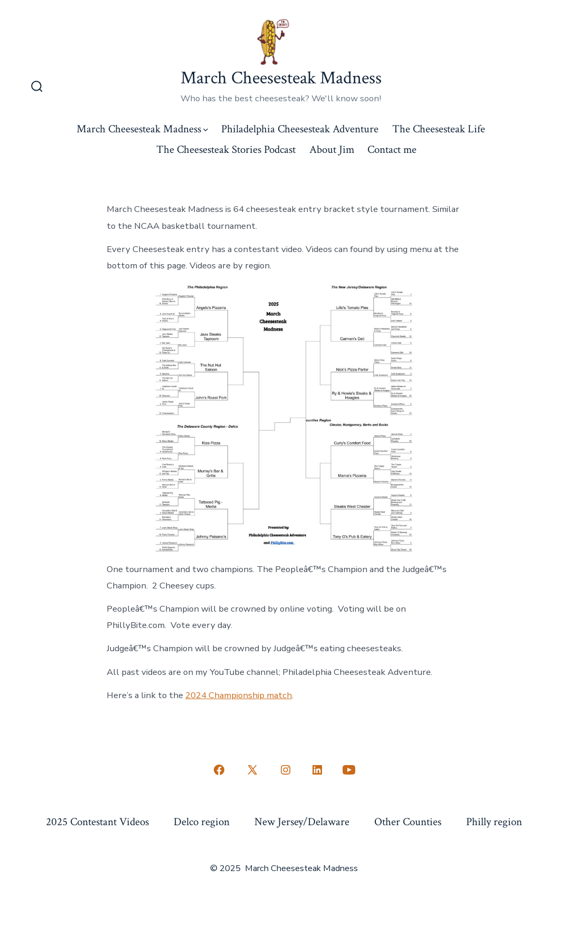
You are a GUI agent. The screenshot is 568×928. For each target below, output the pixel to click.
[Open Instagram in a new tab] (285, 770)
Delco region (202, 822)
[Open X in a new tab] (252, 770)
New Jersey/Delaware (301, 822)
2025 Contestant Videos (97, 822)
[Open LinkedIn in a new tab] (317, 770)
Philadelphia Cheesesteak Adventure (299, 129)
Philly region (494, 822)
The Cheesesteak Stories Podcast (226, 149)
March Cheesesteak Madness (142, 129)
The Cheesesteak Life (438, 129)
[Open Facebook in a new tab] (219, 770)
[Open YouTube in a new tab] (349, 770)
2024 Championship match (238, 695)
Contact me (391, 149)
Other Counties (407, 822)
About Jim (331, 149)
